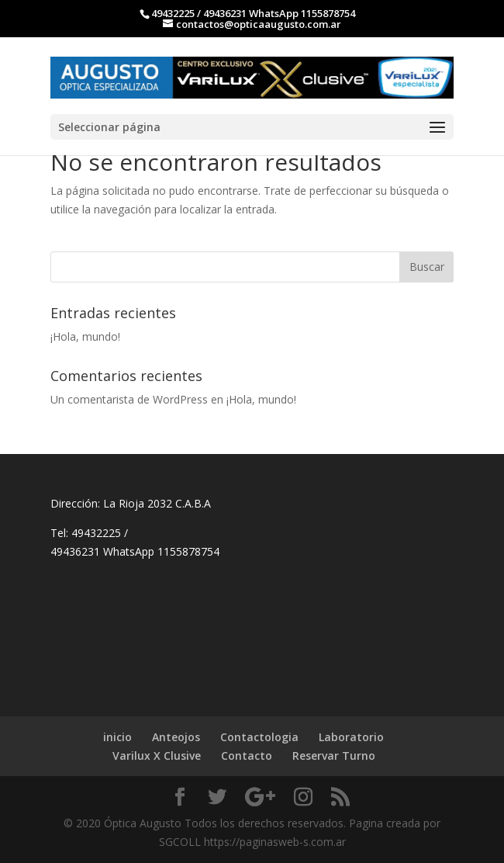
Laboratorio (351, 737)
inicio (117, 737)
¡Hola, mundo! (85, 336)
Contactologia (259, 737)
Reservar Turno (333, 755)
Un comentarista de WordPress (129, 399)
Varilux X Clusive (156, 755)
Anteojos (176, 737)
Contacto (246, 755)
